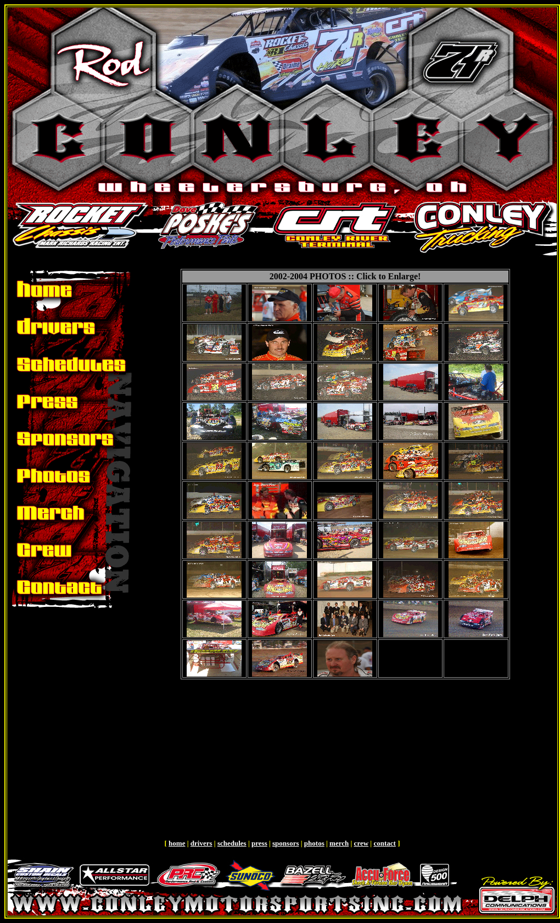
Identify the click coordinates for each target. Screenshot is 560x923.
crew (361, 843)
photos (314, 843)
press (259, 843)
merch (339, 843)
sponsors (285, 843)
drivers (201, 843)
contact (384, 843)
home (177, 843)
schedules (232, 843)
